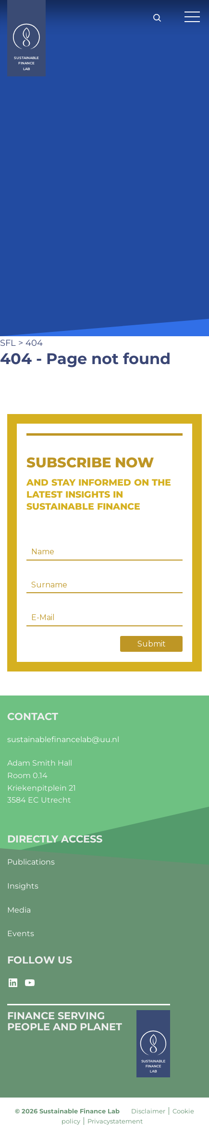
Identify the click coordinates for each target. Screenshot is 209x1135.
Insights (22, 886)
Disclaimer (148, 1111)
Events (20, 933)
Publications (31, 862)
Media (19, 910)
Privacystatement (115, 1121)
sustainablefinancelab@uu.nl (63, 739)
